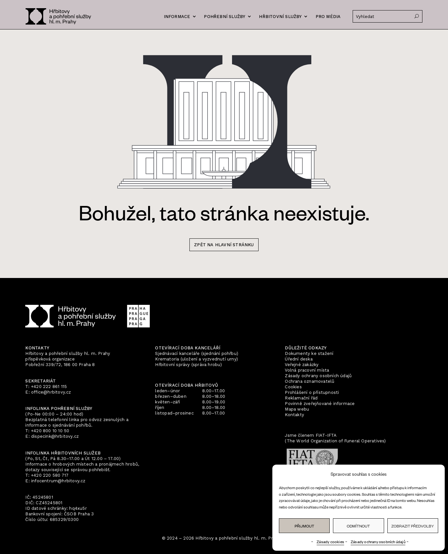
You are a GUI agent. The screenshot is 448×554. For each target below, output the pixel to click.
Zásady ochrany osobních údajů (378, 542)
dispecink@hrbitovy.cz (55, 436)
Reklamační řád (301, 398)
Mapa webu (297, 409)
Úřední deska (298, 359)
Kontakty (294, 414)
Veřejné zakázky (302, 364)
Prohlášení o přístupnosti (312, 392)
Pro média (328, 16)
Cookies (293, 386)
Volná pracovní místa (307, 370)
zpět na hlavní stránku (224, 244)
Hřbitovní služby (280, 16)
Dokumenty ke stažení (309, 353)
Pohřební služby (224, 16)
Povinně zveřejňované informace (320, 403)
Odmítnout (358, 526)
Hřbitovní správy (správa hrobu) (188, 364)
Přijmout (304, 526)
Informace (177, 16)
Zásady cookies (330, 542)
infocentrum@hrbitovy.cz (58, 480)
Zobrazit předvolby (412, 526)
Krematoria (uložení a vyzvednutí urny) (196, 359)
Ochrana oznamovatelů (309, 381)
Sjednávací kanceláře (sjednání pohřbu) (196, 353)
